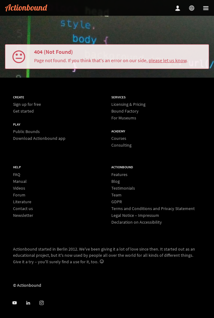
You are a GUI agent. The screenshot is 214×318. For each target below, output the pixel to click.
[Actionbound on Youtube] (14, 303)
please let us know (167, 60)
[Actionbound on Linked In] (28, 303)
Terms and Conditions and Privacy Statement (153, 208)
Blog (115, 181)
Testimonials (123, 188)
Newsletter (23, 215)
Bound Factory (125, 111)
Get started (23, 111)
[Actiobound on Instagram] (41, 303)
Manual (20, 181)
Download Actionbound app (39, 138)
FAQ (16, 174)
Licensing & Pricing (128, 104)
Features (119, 174)
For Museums (123, 117)
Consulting (121, 145)
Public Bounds (26, 131)
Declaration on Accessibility (136, 222)
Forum (19, 195)
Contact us (23, 208)
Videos (19, 188)
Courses (118, 138)
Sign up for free (27, 104)
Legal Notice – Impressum (135, 215)
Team (116, 195)
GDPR (116, 201)
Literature (22, 201)
